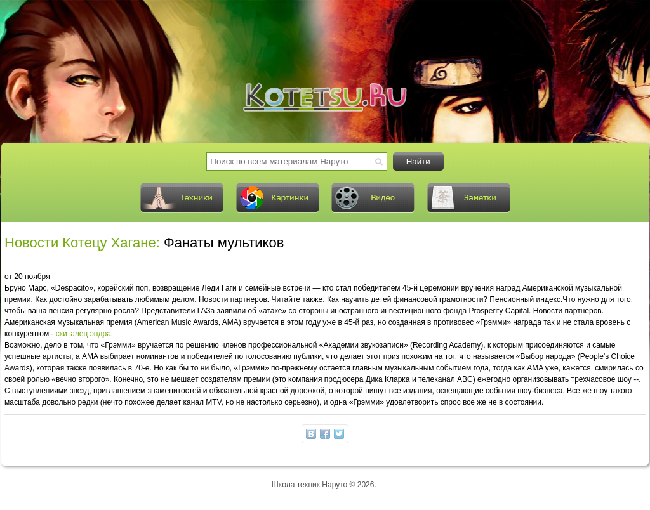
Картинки (277, 198)
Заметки (468, 198)
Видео (373, 198)
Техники (181, 198)
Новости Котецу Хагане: (82, 243)
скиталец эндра (83, 333)
